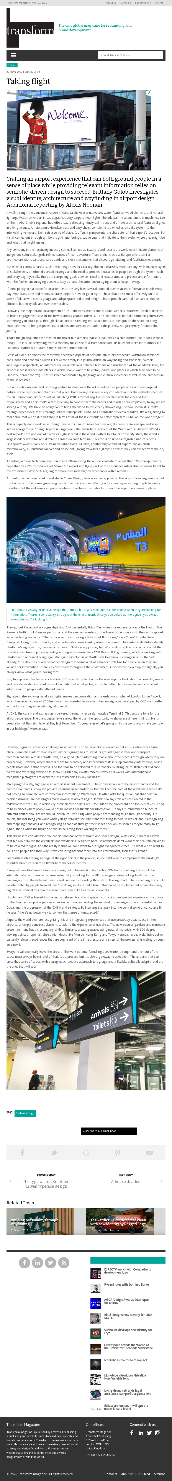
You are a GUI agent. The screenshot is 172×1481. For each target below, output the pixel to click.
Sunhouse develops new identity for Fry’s (128, 1331)
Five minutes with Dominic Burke (126, 1284)
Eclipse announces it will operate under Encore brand (126, 1407)
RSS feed (144, 1474)
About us (111, 3)
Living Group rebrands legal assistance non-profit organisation (127, 1392)
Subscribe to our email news (99, 1130)
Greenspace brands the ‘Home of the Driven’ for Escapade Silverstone (128, 1346)
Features (12, 65)
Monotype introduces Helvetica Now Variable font (125, 1377)
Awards (159, 3)
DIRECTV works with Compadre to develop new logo (127, 1271)
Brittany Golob (32, 72)
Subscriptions (143, 3)
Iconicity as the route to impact (125, 1360)
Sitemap (159, 1474)
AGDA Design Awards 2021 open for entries (126, 1301)
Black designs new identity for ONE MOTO (128, 1316)
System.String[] (25, 1113)
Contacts (126, 3)
